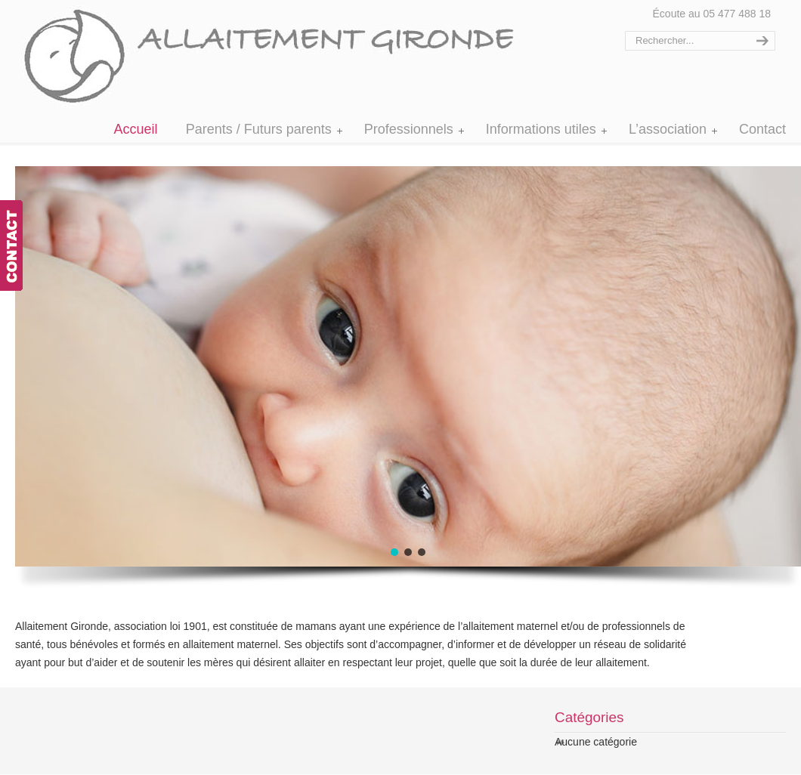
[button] (394, 552)
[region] (362, 383)
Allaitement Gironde (285, 56)
